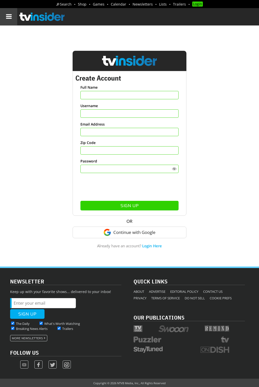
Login (197, 4)
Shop (82, 4)
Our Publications (159, 317)
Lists (163, 4)
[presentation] (129, 187)
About (139, 291)
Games (98, 4)
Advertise (157, 291)
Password (88, 161)
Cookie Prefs (221, 298)
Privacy (140, 298)
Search (66, 4)
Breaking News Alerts (32, 328)
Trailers (179, 4)
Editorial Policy (184, 291)
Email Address (92, 124)
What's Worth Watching (62, 323)
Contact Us (213, 291)
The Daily (23, 323)
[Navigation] (8, 16)
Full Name (89, 87)
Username (89, 105)
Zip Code (88, 142)
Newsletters (143, 4)
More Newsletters (27, 338)
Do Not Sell (195, 298)
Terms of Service (165, 298)
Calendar (118, 4)
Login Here (152, 245)
